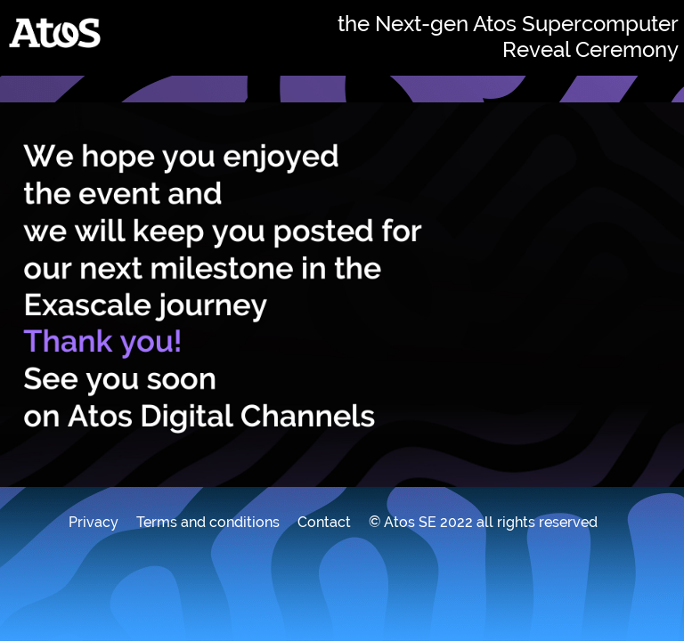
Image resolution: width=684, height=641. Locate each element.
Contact (324, 522)
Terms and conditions (208, 522)
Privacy (93, 522)
